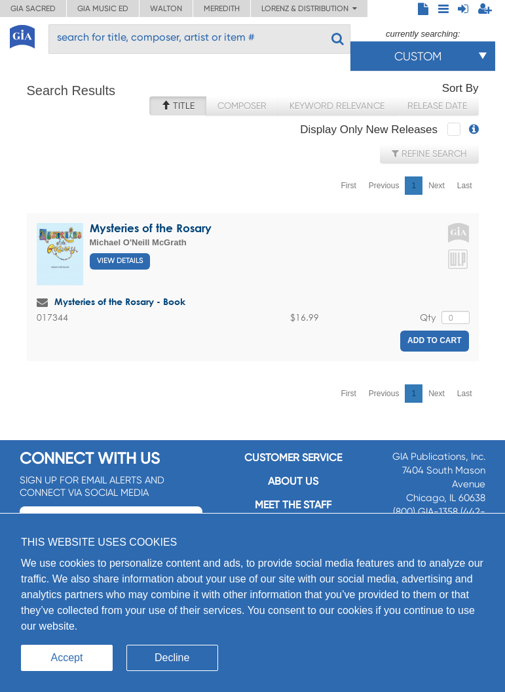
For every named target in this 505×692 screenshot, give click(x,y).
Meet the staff (293, 505)
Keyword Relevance (337, 105)
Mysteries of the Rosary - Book (119, 301)
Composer (242, 105)
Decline (172, 657)
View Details (120, 260)
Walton (166, 8)
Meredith (222, 8)
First (348, 185)
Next (436, 185)
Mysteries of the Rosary (151, 228)
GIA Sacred (33, 8)
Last (464, 185)
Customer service (293, 457)
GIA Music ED (102, 8)
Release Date (437, 105)
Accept (67, 657)
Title (178, 105)
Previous (384, 185)
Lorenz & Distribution (309, 8)
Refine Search (429, 153)
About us (293, 481)
